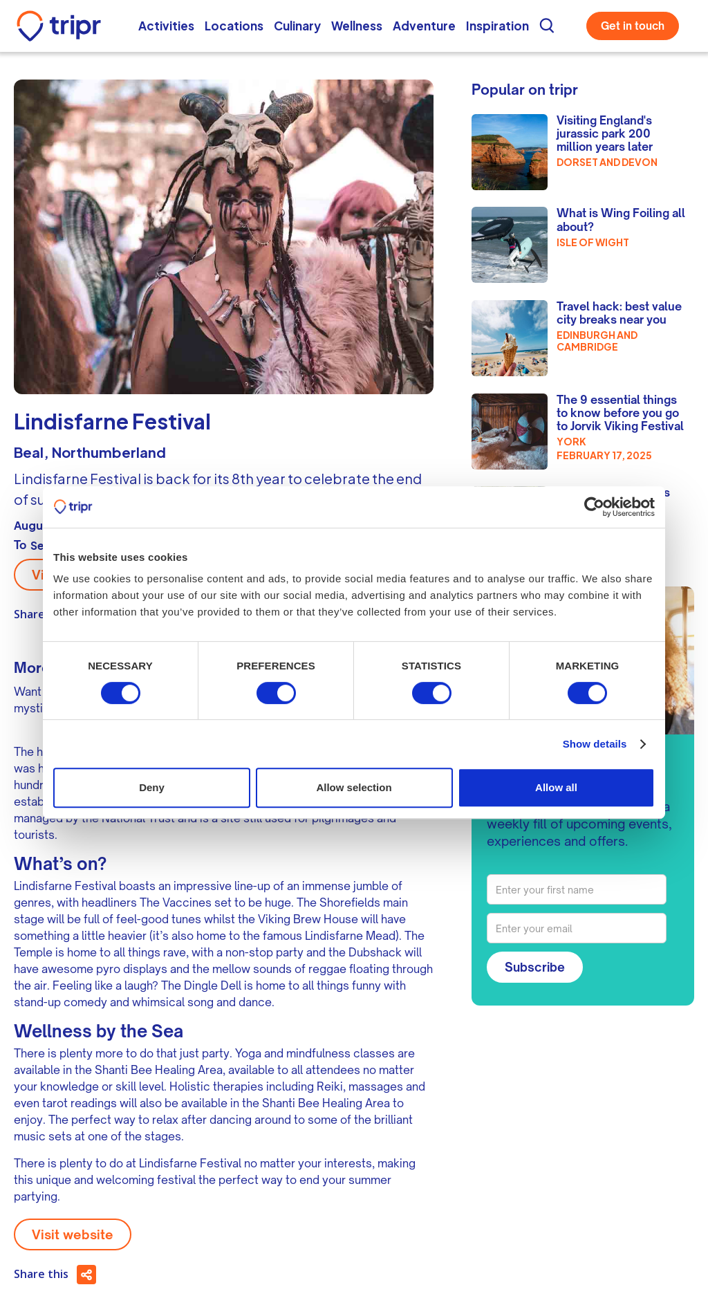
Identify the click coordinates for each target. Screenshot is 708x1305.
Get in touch (632, 26)
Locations (234, 26)
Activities (166, 26)
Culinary (297, 26)
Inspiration (497, 26)
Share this (41, 1273)
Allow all (556, 787)
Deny (152, 787)
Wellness (356, 26)
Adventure (424, 26)
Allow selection (353, 787)
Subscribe (535, 967)
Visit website (72, 1234)
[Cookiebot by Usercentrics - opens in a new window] (594, 507)
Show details (595, 744)
